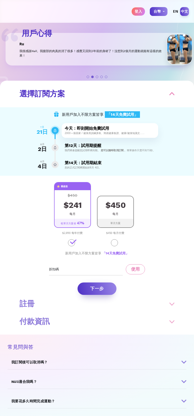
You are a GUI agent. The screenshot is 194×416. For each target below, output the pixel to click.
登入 (138, 11)
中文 (184, 11)
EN (175, 11)
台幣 (157, 11)
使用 (135, 269)
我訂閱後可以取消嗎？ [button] (29, 362)
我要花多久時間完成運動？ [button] (33, 401)
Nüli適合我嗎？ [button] (24, 382)
